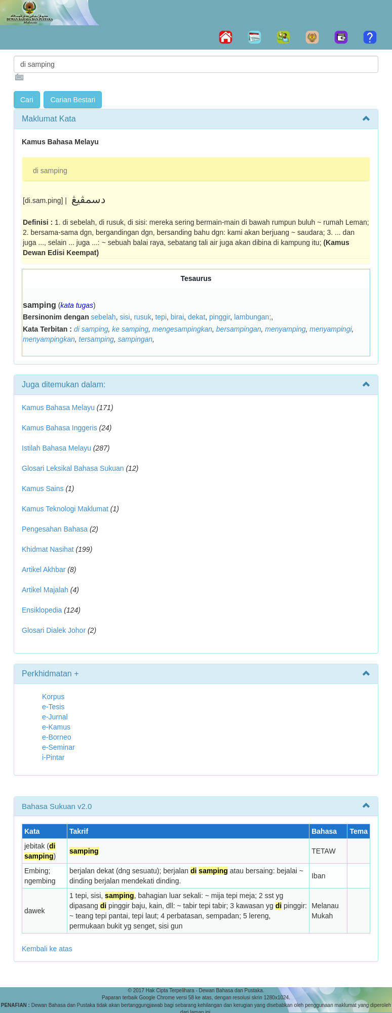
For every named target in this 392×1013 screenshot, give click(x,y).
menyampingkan (49, 339)
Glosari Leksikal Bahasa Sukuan (73, 468)
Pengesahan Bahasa (55, 529)
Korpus (53, 697)
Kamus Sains (42, 488)
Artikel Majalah (45, 590)
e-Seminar (58, 747)
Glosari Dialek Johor (54, 630)
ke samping (130, 329)
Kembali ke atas (47, 949)
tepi (161, 317)
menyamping (285, 329)
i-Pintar (53, 757)
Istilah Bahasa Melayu (56, 448)
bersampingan (238, 329)
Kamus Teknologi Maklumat (65, 509)
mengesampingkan (182, 329)
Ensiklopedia (42, 610)
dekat (196, 317)
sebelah (103, 317)
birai (177, 317)
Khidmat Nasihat (48, 549)
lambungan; (252, 317)
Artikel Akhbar (43, 569)
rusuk (142, 317)
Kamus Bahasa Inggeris (59, 428)
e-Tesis (53, 707)
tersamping (96, 339)
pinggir (219, 317)
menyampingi (330, 329)
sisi (125, 317)
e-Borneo (56, 737)
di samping (50, 171)
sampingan (135, 339)
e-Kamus (56, 727)
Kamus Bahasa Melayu (59, 407)
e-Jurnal (55, 717)
